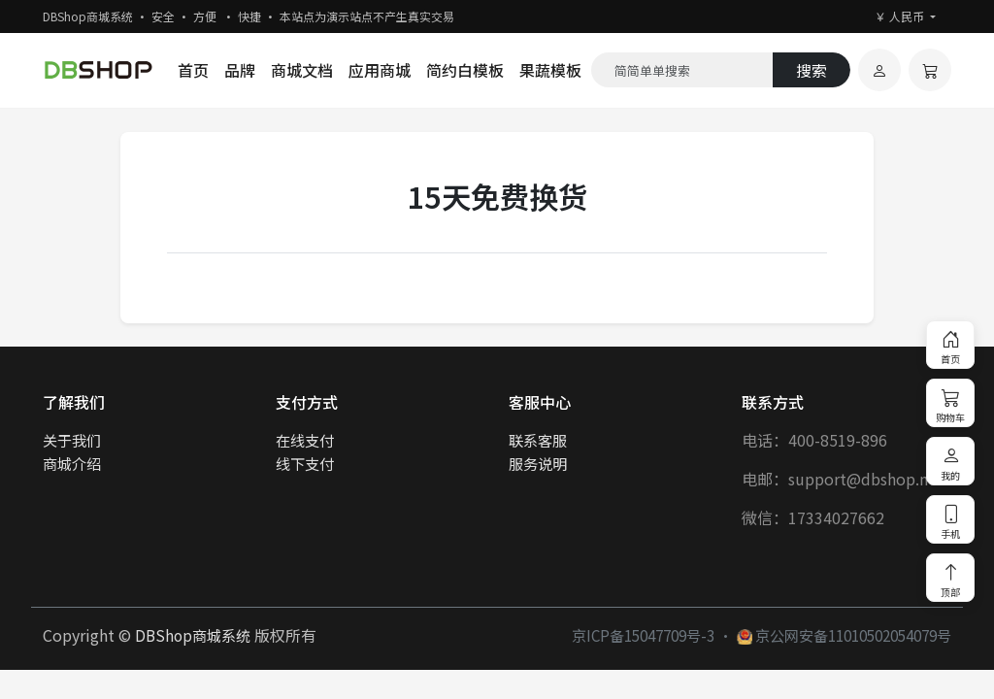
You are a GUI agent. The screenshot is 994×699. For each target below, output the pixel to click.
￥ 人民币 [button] (901, 16)
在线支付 (305, 439)
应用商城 (379, 70)
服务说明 (538, 463)
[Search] (682, 69)
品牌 (239, 70)
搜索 (811, 70)
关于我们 (72, 439)
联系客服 (538, 439)
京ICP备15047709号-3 (643, 635)
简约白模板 (465, 70)
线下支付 (305, 463)
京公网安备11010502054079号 (844, 635)
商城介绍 (72, 463)
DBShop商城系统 (192, 635)
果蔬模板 (550, 70)
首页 (193, 70)
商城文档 (302, 70)
